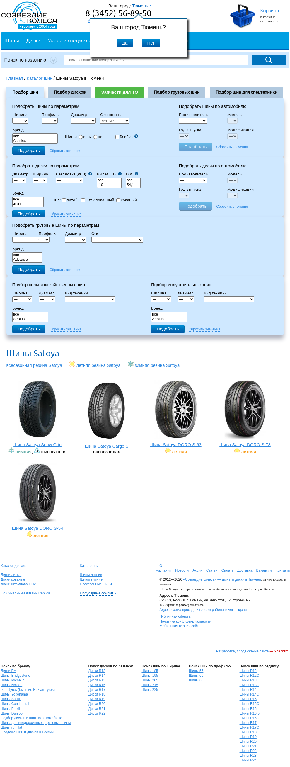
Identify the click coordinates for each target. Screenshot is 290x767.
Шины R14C (249, 694)
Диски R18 (96, 694)
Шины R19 (248, 737)
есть (85, 136)
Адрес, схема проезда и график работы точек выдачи (203, 610)
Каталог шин (90, 566)
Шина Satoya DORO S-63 (176, 413)
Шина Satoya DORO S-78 (245, 413)
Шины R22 (248, 751)
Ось (96, 233)
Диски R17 (96, 690)
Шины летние (91, 575)
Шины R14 (248, 690)
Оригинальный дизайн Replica (25, 593)
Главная (14, 78)
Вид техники (78, 293)
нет (98, 136)
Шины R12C (249, 676)
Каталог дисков (13, 566)
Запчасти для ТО (119, 92)
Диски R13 (96, 671)
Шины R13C (249, 685)
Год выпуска (190, 129)
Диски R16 (96, 685)
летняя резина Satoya (98, 365)
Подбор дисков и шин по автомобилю (31, 718)
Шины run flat (11, 727)
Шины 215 (149, 685)
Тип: (57, 199)
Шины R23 (248, 756)
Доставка (245, 570)
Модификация (240, 129)
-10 (109, 185)
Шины (11, 40)
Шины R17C (249, 727)
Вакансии (264, 570)
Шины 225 (149, 690)
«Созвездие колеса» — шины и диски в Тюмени (222, 579)
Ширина (20, 114)
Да (125, 42)
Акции (197, 570)
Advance (27, 259)
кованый (126, 199)
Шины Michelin (12, 680)
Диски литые (11, 575)
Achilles (35, 140)
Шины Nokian (12, 685)
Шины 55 (196, 671)
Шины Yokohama (14, 694)
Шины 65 (196, 680)
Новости (182, 570)
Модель (234, 114)
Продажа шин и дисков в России (27, 732)
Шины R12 (248, 671)
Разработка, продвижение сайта (242, 651)
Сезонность (110, 114)
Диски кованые (13, 579)
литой (70, 199)
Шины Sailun (11, 699)
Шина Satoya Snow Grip (37, 413)
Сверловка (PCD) (74, 174)
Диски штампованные (18, 584)
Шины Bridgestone (15, 676)
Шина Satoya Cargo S (107, 415)
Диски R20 (96, 704)
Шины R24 (248, 760)
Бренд (18, 129)
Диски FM (8, 671)
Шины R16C (249, 718)
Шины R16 (248, 709)
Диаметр (81, 114)
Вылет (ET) (109, 174)
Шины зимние (91, 579)
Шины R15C (249, 704)
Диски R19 (96, 699)
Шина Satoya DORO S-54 (37, 497)
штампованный (97, 199)
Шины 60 (196, 676)
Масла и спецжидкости (74, 40)
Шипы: (71, 136)
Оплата (227, 570)
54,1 (133, 185)
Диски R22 (96, 713)
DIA (132, 174)
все (35, 136)
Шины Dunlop (12, 713)
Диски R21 (96, 709)
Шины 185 (149, 671)
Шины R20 (248, 741)
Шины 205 (149, 680)
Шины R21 (248, 746)
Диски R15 (96, 680)
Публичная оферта (174, 616)
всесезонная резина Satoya (34, 365)
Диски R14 (96, 676)
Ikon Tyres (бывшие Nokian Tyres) (28, 690)
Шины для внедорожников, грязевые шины (36, 723)
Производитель (193, 114)
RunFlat (126, 136)
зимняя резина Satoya (157, 365)
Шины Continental (15, 704)
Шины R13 (248, 680)
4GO (28, 204)
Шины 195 (149, 676)
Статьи (212, 570)
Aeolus (30, 319)
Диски (33, 40)
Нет (151, 42)
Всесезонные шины (96, 584)
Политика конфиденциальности (185, 621)
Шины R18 (248, 732)
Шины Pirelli (10, 709)
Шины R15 (248, 699)
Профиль (52, 114)
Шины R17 (248, 723)
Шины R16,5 (250, 713)
